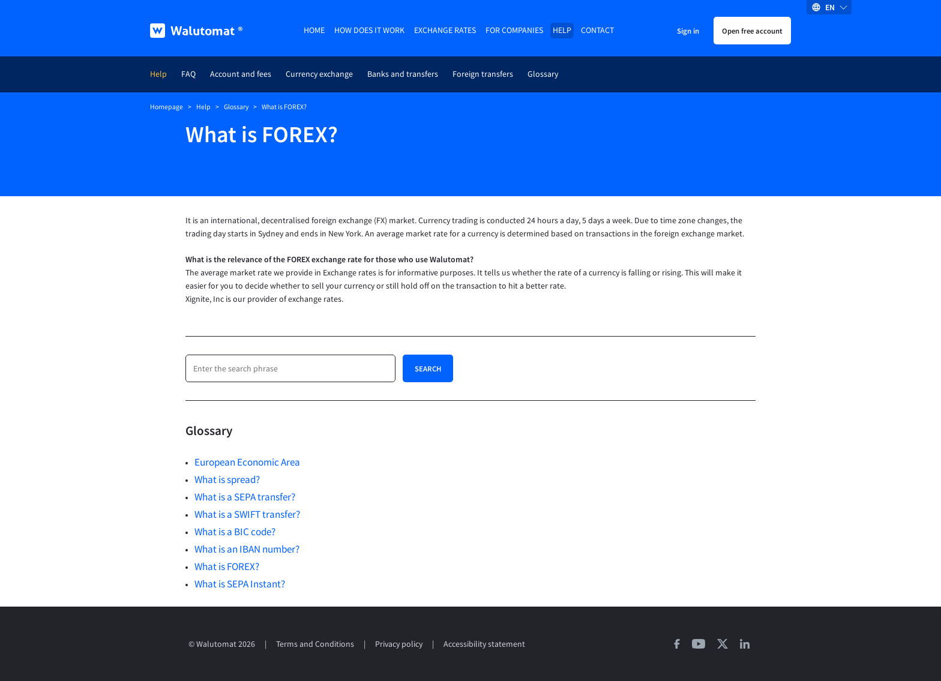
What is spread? (227, 479)
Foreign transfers (482, 74)
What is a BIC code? (234, 531)
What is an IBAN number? (246, 549)
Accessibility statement (484, 644)
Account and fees (240, 74)
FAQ (188, 74)
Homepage (166, 107)
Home (314, 30)
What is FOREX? (226, 566)
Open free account (752, 30)
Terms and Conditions (315, 644)
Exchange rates (445, 30)
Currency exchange (319, 74)
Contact (597, 30)
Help (562, 30)
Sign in (688, 30)
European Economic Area (247, 462)
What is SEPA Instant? (239, 583)
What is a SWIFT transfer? (247, 514)
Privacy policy (398, 644)
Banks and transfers (402, 74)
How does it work (369, 30)
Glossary (543, 74)
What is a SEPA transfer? (244, 496)
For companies (514, 30)
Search (428, 368)
